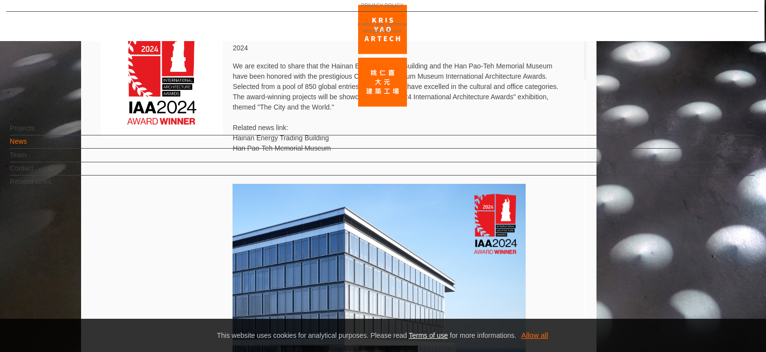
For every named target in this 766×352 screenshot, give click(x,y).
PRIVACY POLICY (50, 316)
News (34, 146)
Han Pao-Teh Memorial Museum (283, 148)
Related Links (46, 186)
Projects (38, 133)
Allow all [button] (534, 335)
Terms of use (428, 335)
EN (67, 287)
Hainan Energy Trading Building (281, 138)
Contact (37, 173)
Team (34, 160)
